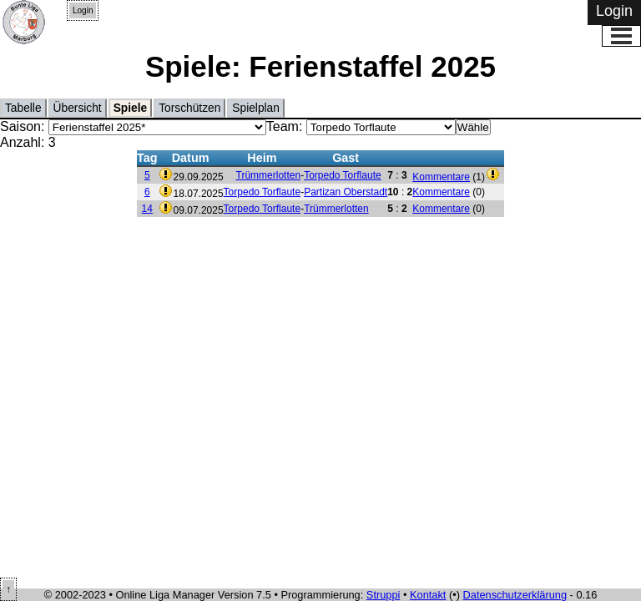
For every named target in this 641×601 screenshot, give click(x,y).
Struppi (383, 594)
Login (83, 10)
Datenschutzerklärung (515, 594)
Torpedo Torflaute (342, 175)
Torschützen (189, 108)
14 (147, 209)
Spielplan (256, 108)
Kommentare (441, 177)
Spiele (131, 108)
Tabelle (23, 108)
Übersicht (77, 108)
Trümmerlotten (268, 175)
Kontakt (428, 594)
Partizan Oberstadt (345, 192)
